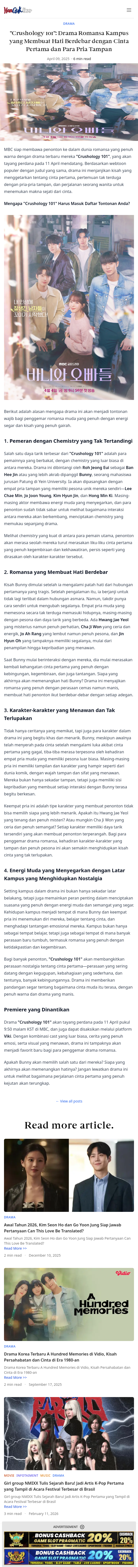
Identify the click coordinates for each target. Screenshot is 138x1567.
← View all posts (69, 1101)
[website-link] (69, 1539)
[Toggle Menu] (129, 10)
